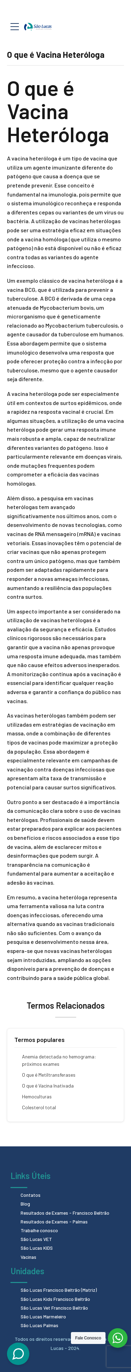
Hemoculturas (37, 1096)
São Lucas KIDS (37, 1248)
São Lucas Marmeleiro (44, 1316)
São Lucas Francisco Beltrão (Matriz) (60, 1290)
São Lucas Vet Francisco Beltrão (55, 1308)
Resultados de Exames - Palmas (55, 1221)
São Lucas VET (37, 1239)
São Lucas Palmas (40, 1325)
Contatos (31, 1195)
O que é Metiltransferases (48, 1075)
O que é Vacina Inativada (48, 1086)
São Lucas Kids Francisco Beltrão (56, 1299)
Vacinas (29, 1257)
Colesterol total (39, 1107)
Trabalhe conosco (40, 1230)
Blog (25, 1204)
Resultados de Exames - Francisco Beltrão (66, 1213)
